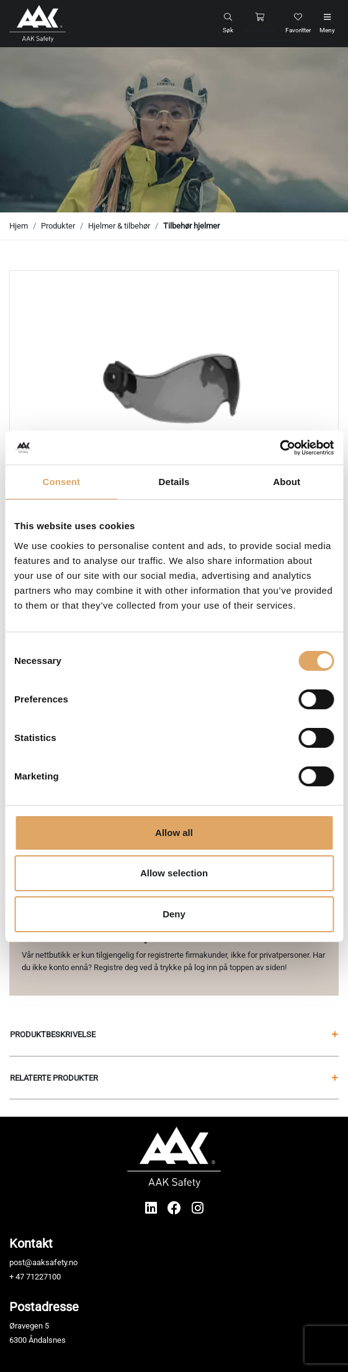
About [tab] (286, 481)
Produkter (58, 225)
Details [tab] (174, 481)
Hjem (18, 225)
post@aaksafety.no (43, 1262)
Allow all (174, 832)
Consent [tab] (61, 481)
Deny (174, 914)
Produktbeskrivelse (174, 1034)
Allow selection (174, 873)
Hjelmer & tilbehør (119, 225)
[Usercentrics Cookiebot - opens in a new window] (279, 448)
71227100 (43, 1276)
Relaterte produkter (174, 1078)
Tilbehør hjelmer (191, 225)
